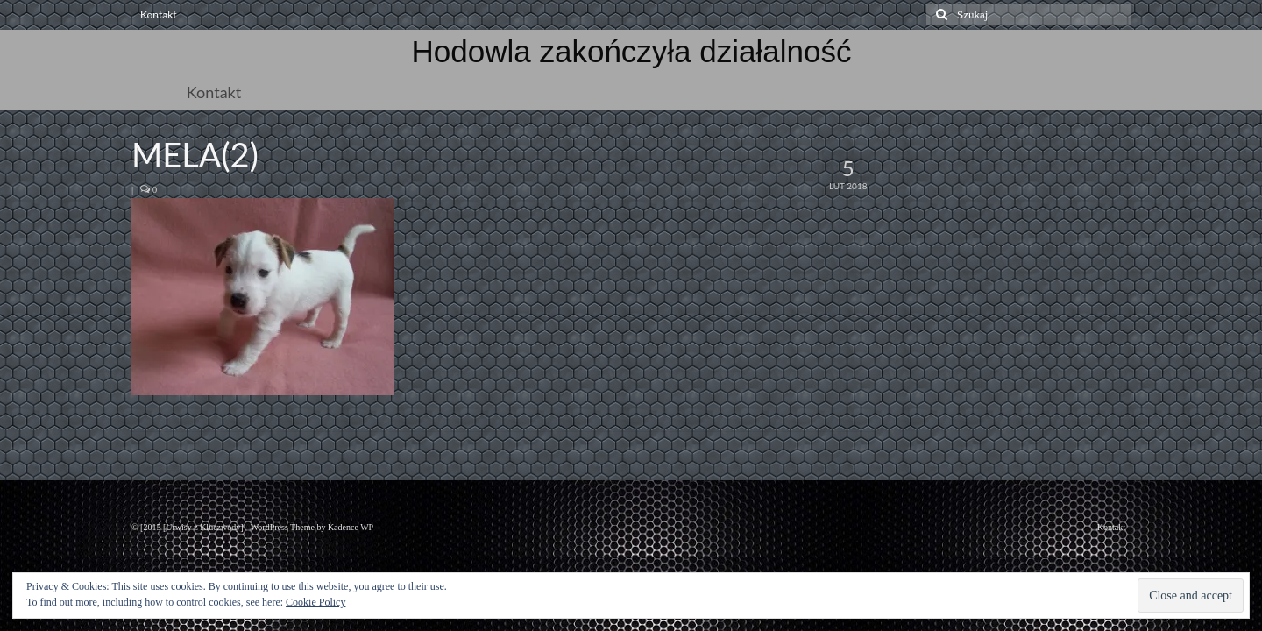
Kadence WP (350, 527)
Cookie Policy (315, 602)
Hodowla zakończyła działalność (632, 51)
